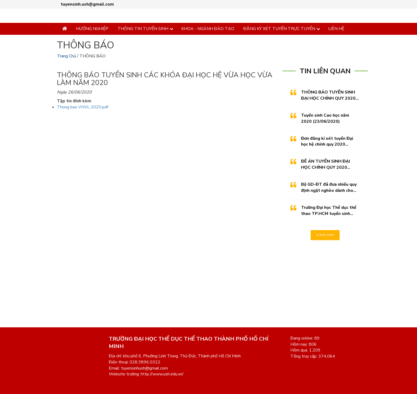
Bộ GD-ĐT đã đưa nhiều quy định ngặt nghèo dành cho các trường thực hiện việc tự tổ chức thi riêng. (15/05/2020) (329, 187)
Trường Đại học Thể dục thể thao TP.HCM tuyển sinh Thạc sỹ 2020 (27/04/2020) (329, 211)
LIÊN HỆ (336, 29)
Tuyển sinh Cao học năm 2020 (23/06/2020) (325, 118)
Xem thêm (325, 235)
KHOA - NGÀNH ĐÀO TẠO (207, 29)
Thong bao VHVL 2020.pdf (82, 107)
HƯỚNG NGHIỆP (92, 29)
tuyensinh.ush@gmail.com (87, 4)
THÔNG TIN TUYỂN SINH (143, 29)
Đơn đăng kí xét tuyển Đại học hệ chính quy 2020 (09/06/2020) (327, 141)
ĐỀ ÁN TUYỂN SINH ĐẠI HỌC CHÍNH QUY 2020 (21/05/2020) (325, 164)
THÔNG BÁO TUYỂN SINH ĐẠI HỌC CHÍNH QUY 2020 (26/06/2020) (328, 95)
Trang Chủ (66, 56)
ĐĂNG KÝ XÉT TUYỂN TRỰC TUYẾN (279, 29)
